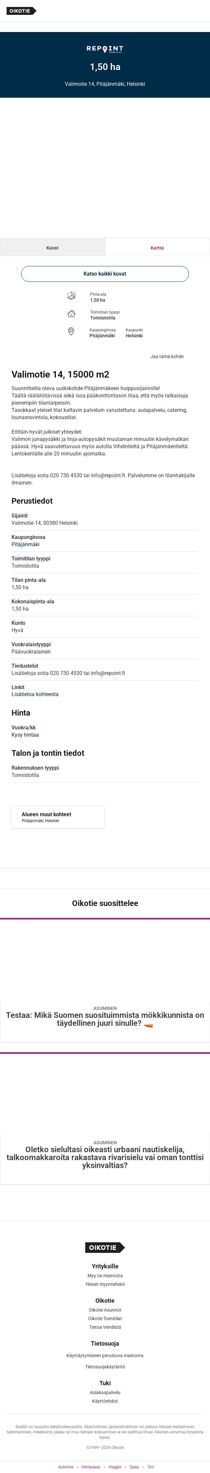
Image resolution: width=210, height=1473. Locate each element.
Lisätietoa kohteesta (35, 694)
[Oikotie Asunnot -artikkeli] (105, 980)
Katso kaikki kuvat (105, 274)
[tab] (52, 247)
